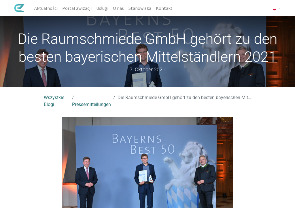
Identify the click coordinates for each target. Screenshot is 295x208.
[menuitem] (46, 8)
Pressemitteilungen (91, 104)
